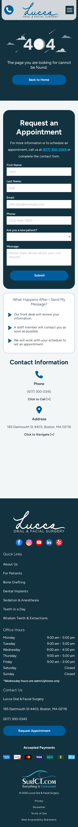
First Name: (14, 165)
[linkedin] (49, 543)
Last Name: (14, 181)
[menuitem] (39, 564)
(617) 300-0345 (55, 150)
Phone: (11, 214)
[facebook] (19, 543)
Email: (11, 197)
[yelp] (59, 543)
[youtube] (39, 543)
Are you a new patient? (22, 230)
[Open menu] (70, 10)
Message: (13, 246)
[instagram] (29, 543)
